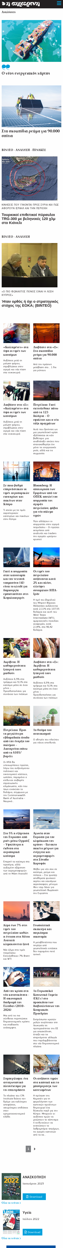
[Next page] (34, 1149)
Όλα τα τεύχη (11, 1203)
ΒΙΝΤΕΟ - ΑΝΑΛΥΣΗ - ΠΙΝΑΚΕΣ (24, 150)
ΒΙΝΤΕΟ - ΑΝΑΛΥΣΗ (16, 237)
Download (34, 1196)
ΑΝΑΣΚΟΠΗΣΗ (34, 1177)
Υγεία (27, 1212)
